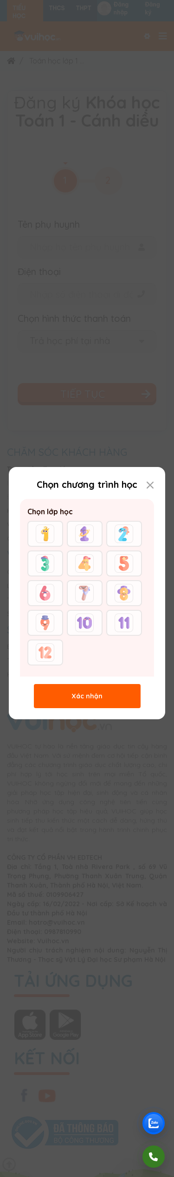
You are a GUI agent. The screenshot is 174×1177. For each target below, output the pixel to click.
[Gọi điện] (153, 1156)
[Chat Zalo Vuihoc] (153, 1123)
